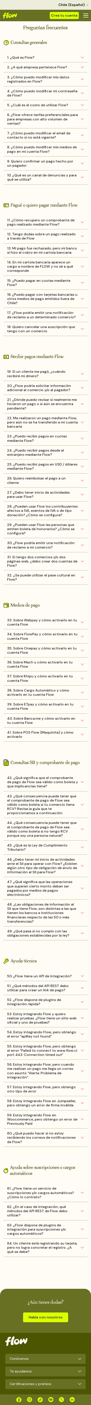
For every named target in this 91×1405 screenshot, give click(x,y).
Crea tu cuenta (64, 15)
